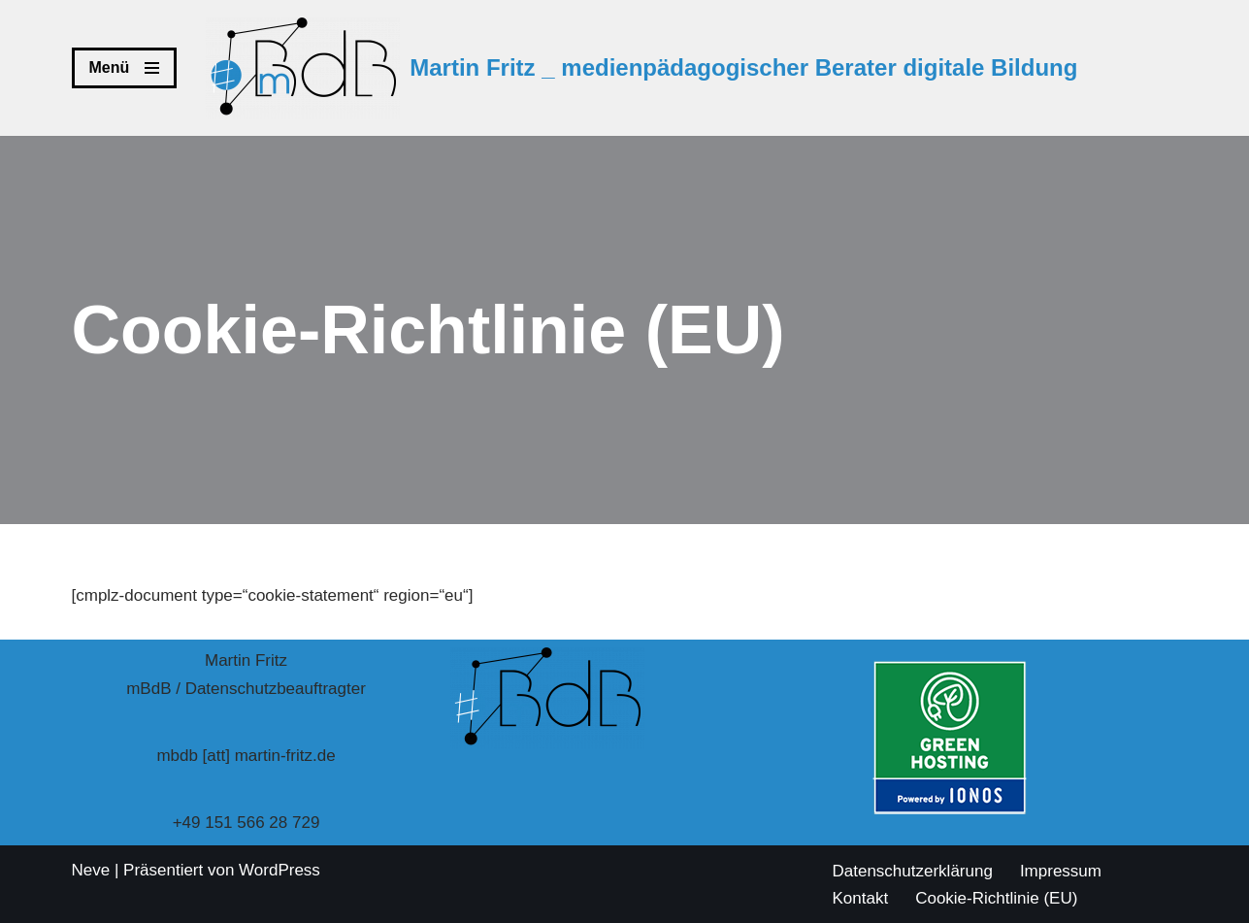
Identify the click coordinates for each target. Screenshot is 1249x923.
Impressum (1060, 871)
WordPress (279, 870)
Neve (91, 870)
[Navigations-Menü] (125, 68)
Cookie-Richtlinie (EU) (996, 898)
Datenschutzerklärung (913, 871)
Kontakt (861, 898)
